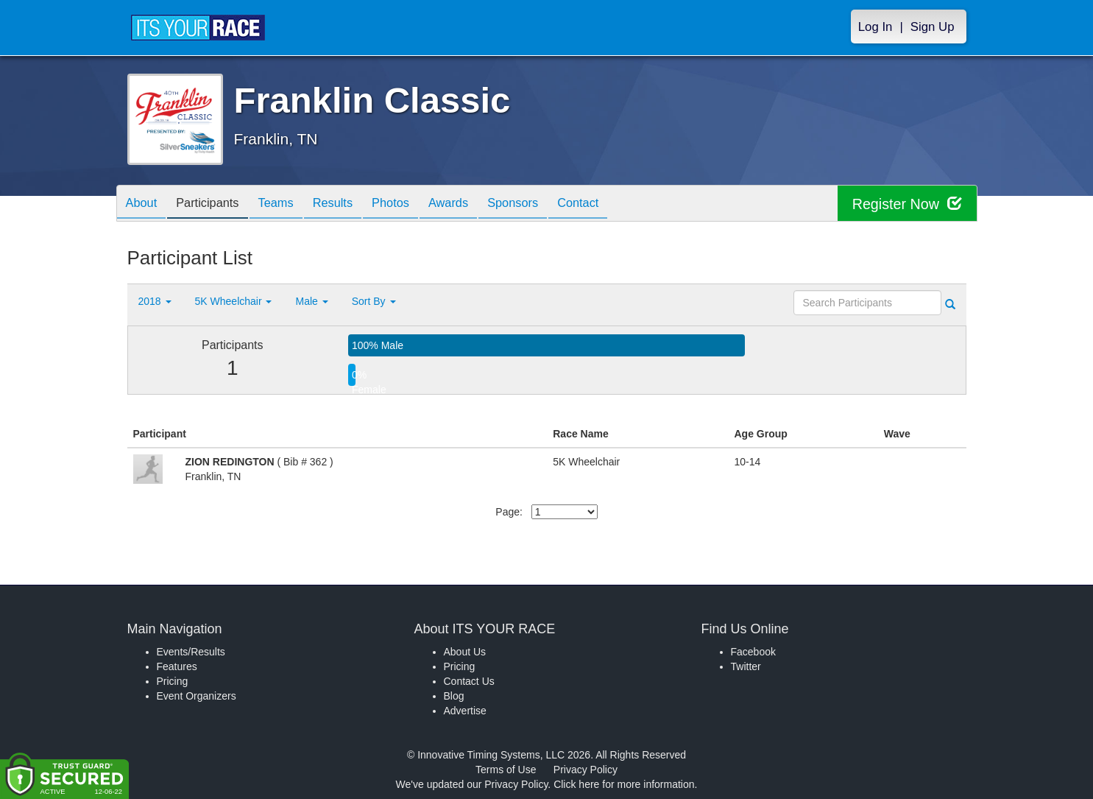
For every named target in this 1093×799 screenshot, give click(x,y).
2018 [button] (154, 301)
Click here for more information (623, 784)
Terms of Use (505, 769)
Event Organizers (196, 696)
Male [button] (311, 301)
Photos (415, 204)
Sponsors (549, 204)
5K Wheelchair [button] (233, 301)
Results (351, 204)
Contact (619, 204)
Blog (454, 696)
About (144, 204)
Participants (215, 204)
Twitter (746, 666)
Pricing (172, 681)
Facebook (753, 652)
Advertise (465, 711)
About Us (465, 652)
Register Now (906, 203)
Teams (290, 204)
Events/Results (191, 652)
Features (177, 666)
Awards (479, 204)
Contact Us (469, 681)
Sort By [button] (374, 301)
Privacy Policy (585, 769)
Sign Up (932, 27)
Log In (875, 27)
